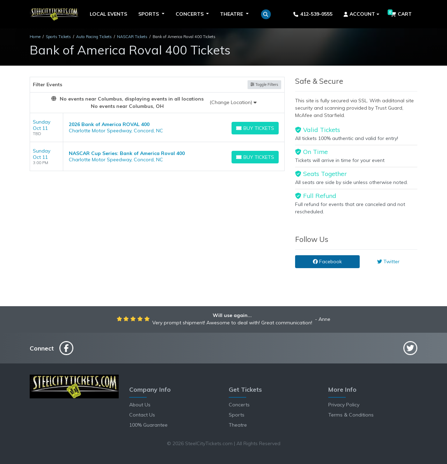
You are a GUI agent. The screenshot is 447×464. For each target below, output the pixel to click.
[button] (266, 14)
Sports (236, 415)
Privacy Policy (343, 405)
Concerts (239, 405)
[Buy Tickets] (255, 128)
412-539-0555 (312, 14)
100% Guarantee (148, 425)
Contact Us (142, 415)
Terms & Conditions (351, 415)
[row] (157, 127)
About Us (140, 405)
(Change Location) (233, 102)
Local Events (108, 14)
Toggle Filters (264, 84)
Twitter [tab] (388, 261)
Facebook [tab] (327, 261)
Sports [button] (149, 14)
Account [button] (359, 14)
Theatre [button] (232, 14)
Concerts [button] (190, 14)
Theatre (238, 425)
